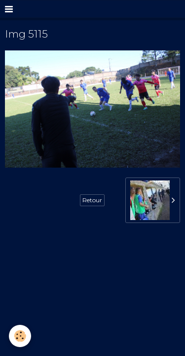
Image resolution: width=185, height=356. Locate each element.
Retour (92, 200)
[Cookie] (20, 336)
